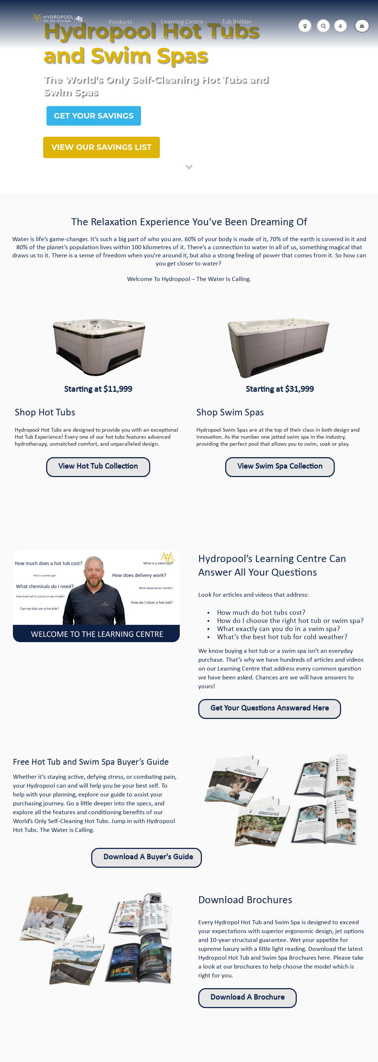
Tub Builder (237, 21)
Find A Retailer (223, 38)
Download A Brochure (247, 997)
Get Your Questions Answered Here (269, 708)
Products (120, 22)
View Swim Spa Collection (280, 466)
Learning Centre (182, 21)
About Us (173, 38)
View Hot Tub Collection (98, 466)
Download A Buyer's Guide (148, 857)
